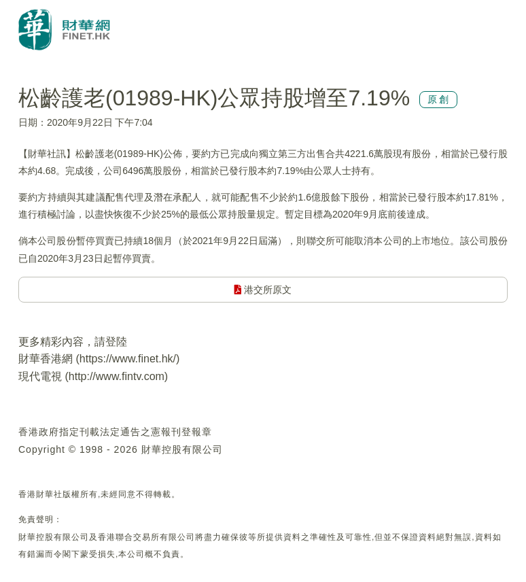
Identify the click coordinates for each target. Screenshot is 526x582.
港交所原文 (263, 289)
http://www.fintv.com (116, 376)
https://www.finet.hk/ (128, 358)
